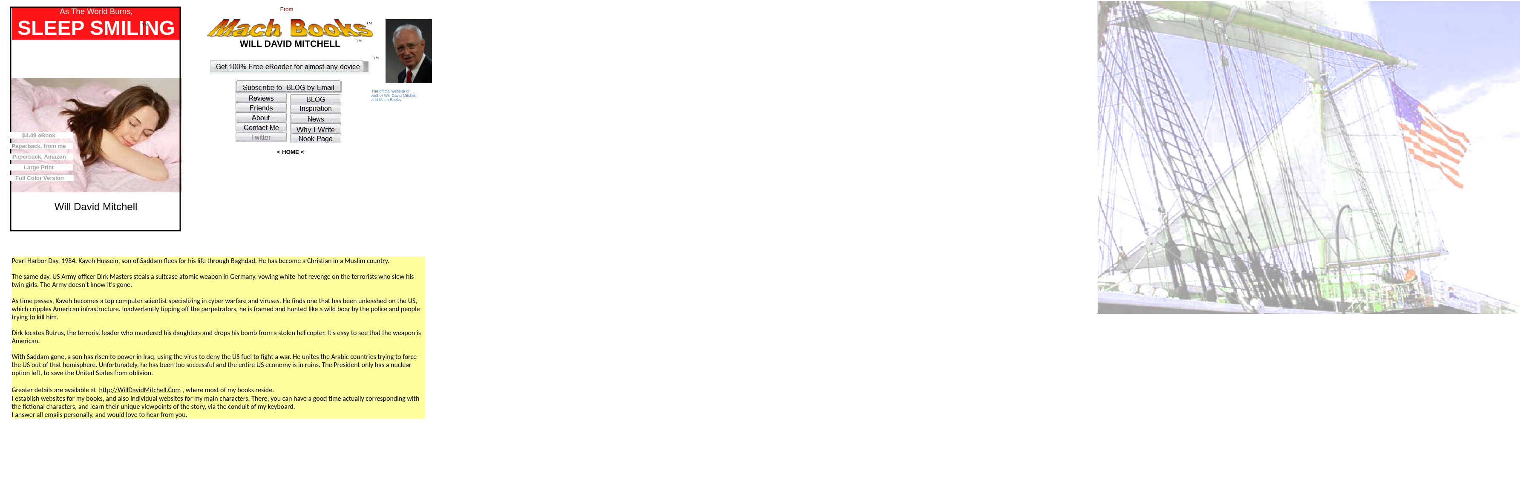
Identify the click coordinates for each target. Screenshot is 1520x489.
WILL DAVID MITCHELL (290, 44)
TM (369, 23)
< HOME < (290, 152)
